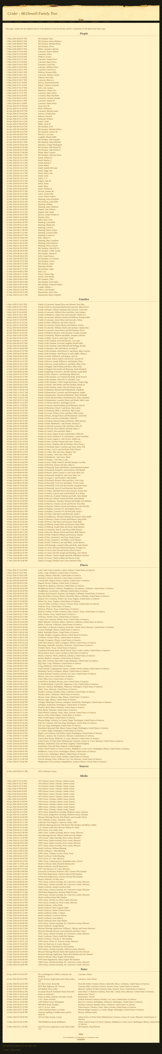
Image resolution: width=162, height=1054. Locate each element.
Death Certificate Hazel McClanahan (52, 897)
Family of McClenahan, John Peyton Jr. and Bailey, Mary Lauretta (64, 351)
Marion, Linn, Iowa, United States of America (56, 676)
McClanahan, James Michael (49, 142)
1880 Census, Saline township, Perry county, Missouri (59, 843)
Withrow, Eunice (44, 57)
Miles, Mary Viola (45, 220)
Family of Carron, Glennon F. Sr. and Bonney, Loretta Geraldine (63, 436)
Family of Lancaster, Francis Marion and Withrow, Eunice (61, 325)
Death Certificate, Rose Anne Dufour (52, 921)
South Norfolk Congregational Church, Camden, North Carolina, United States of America (73, 669)
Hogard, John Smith (46, 212)
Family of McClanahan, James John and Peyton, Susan (59, 387)
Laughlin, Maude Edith (47, 137)
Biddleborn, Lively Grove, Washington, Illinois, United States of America (67, 751)
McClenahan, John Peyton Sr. (49, 147)
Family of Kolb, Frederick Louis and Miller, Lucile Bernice (61, 542)
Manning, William (45, 204)
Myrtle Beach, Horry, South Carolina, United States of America (63, 653)
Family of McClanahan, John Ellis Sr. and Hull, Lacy (59, 379)
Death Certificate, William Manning (52, 848)
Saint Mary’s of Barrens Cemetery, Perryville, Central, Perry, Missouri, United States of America (76, 627)
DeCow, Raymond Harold (48, 83)
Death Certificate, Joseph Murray (51, 926)
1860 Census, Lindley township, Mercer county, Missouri (60, 833)
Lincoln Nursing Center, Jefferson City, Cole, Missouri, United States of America (70, 759)
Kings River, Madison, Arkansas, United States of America (61, 586)
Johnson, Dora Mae (45, 77)
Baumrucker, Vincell (86, 994)
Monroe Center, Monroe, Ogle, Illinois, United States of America (63, 697)
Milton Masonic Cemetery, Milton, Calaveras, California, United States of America (70, 622)
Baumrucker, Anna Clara (48, 292)
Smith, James (43, 183)
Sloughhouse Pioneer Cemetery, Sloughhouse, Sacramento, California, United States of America (76, 588)
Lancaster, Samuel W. (46, 101)
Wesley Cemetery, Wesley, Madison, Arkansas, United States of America (66, 656)
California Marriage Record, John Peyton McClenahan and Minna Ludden (67, 825)
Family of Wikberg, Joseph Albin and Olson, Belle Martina (61, 527)
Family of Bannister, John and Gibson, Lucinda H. (58, 348)
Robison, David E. (45, 116)
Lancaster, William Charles (48, 75)
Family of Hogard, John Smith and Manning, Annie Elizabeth (62, 369)
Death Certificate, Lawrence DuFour (52, 915)
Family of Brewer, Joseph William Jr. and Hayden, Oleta (60, 361)
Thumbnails (83, 22)
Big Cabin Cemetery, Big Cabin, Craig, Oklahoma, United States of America (68, 661)
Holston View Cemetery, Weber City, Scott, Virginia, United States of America (69, 599)
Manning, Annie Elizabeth (48, 199)
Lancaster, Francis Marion (48, 52)
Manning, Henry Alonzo (47, 230)
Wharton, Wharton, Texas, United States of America (58, 609)
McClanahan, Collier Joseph (49, 251)
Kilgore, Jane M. (44, 181)
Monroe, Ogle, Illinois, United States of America (57, 700)
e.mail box (81, 1039)
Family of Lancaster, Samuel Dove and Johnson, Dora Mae (61, 304)
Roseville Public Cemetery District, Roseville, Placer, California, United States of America (73, 596)
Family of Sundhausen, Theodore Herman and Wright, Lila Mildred (64, 501)
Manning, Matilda (45, 266)
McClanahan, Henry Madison (49, 41)
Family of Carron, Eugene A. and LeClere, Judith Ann (59, 439)
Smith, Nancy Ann (45, 173)
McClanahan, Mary (45, 39)
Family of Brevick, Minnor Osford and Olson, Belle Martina (62, 532)
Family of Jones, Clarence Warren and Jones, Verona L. (60, 442)
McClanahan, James (46, 264)
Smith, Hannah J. (45, 163)
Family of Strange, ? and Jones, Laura (53, 460)
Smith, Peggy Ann (45, 171)
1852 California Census (47, 771)
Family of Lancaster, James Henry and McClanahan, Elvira (61, 330)
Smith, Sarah (43, 176)
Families (30, 22)
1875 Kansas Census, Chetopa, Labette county (56, 796)
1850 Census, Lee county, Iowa (50, 830)
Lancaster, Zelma (45, 54)
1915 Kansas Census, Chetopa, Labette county (56, 781)
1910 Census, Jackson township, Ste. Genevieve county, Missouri (63, 923)
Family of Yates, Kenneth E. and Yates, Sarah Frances (59, 537)
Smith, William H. (45, 158)
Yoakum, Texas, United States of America (54, 606)
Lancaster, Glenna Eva (47, 70)
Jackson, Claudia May (47, 114)
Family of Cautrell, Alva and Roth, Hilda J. (55, 431)
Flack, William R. (45, 108)
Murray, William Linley (87, 1012)
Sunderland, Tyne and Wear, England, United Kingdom (59, 746)
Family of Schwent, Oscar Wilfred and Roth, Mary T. (59, 429)
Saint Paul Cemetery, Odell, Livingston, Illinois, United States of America (67, 643)
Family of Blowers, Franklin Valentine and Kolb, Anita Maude (62, 496)
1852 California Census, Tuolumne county (54, 820)
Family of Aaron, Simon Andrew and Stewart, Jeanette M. (61, 359)
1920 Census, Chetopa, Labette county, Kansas (56, 799)
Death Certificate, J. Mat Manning (51, 851)
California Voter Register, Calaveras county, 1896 (57, 822)
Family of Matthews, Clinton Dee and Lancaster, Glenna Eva (62, 315)
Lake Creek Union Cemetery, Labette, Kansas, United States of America (66, 570)
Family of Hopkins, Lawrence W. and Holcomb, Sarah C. (60, 511)
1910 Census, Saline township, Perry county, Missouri (59, 838)
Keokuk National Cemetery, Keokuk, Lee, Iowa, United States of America (67, 674)
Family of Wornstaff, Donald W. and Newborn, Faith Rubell (61, 470)
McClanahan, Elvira (46, 46)
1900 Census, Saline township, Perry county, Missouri (59, 840)
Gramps (17, 1046)
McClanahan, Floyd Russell (89, 1027)
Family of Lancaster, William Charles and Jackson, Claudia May (63, 328)
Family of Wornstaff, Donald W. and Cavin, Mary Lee (59, 475)
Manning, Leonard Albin (48, 233)
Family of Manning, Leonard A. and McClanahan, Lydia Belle (62, 372)
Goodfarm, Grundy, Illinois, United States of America (59, 637)
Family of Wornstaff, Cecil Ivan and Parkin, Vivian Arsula (61, 483)
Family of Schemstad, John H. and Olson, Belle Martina (60, 530)
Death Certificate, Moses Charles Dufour (54, 910)
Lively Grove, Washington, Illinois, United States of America (62, 754)
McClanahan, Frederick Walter (50, 284)
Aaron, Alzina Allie (45, 194)
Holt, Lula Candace (45, 88)
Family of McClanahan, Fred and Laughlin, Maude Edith (60, 343)
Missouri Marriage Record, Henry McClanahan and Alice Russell (63, 952)
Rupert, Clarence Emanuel (48, 85)
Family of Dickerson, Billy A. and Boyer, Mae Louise (59, 411)
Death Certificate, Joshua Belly (50, 905)
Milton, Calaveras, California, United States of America (60, 624)
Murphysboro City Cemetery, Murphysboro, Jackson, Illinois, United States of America (72, 762)
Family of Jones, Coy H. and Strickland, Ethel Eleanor (59, 449)
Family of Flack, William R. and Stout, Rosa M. (57, 323)
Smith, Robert (43, 165)
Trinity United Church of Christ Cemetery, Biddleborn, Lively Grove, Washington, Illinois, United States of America (84, 749)
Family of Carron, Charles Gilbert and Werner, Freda (59, 558)
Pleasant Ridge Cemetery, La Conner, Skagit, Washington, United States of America (71, 720)
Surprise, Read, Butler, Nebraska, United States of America (61, 707)
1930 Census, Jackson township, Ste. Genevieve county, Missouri (63, 895)
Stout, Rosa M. (44, 106)
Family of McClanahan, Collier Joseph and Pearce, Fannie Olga (63, 382)
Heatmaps (51, 22)
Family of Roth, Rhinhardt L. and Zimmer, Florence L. (59, 423)
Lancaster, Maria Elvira (47, 62)
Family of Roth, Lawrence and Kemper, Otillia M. (58, 418)
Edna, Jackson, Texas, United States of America (57, 614)
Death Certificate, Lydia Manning (51, 856)
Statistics (106, 22)
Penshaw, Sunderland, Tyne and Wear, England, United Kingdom (63, 744)
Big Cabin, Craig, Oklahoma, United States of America (59, 663)
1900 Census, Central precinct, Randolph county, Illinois (60, 861)
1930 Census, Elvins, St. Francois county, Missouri (58, 941)
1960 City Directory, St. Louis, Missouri (54, 944)
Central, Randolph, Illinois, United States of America (59, 630)
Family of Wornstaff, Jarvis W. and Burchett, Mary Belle (60, 488)
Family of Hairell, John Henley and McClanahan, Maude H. (61, 385)
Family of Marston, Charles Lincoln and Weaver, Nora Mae (61, 504)
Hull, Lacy (42, 272)
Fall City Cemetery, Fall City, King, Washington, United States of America (67, 723)
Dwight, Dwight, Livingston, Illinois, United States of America (63, 635)
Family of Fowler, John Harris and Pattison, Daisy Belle (60, 522)
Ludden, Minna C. (45, 287)
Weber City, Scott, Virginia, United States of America (59, 601)
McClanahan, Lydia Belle (48, 202)
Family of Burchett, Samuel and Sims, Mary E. (56, 465)
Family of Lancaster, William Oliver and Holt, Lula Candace (62, 312)
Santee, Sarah (43, 121)
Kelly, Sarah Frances (46, 256)
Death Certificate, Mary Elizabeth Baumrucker (56, 864)
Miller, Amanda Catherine (48, 49)
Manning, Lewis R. (45, 228)
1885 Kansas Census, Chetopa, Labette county (56, 791)
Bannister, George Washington (50, 145)
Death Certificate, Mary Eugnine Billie (53, 908)
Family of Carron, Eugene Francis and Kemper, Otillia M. (61, 434)
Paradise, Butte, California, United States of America (59, 694)
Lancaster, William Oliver (48, 67)
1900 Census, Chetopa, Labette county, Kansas (56, 804)
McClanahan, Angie (46, 269)
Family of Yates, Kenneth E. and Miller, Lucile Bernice (59, 540)
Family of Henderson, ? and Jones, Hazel (54, 457)
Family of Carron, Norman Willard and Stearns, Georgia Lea (62, 548)
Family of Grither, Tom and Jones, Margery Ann (57, 452)
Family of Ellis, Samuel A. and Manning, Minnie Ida (58, 374)
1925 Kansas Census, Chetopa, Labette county (56, 789)
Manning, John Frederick (48, 243)
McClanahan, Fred (45, 127)
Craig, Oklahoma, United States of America (55, 666)
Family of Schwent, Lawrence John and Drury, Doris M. (60, 426)
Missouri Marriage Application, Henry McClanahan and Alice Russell (65, 954)
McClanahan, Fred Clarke (48, 282)
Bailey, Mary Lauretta (46, 152)
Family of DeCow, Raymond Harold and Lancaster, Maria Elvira (63, 307)
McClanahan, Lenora (46, 261)
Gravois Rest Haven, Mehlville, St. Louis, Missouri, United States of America (68, 738)
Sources (62, 22)
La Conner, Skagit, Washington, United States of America (60, 731)
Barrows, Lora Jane (45, 134)
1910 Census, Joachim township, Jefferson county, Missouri (61, 949)
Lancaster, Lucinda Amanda (49, 98)
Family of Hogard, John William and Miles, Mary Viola (60, 367)
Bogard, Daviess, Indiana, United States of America (58, 583)
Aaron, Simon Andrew (47, 196)
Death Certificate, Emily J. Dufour (51, 913)
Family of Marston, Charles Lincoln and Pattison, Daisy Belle (62, 519)
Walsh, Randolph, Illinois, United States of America (58, 632)
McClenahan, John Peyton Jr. (49, 150)
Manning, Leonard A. (46, 235)
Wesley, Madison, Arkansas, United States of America (59, 658)
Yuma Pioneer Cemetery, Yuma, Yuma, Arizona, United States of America (67, 713)
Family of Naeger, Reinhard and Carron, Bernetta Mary (60, 561)
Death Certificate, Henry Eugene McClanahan (56, 957)
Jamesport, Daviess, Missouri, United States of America (60, 578)
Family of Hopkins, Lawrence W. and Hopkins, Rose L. (60, 509)
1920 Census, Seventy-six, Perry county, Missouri (57, 900)
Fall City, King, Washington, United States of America (59, 725)
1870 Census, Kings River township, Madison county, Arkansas (63, 812)
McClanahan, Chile (45, 279)
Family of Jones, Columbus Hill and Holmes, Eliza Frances (61, 444)
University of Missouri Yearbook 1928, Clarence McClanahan (62, 871)
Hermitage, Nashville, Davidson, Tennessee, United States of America (65, 645)
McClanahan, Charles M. (48, 132)
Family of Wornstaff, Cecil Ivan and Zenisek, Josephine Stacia (62, 485)
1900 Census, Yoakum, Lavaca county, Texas (55, 853)
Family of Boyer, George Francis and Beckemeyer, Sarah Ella (62, 416)
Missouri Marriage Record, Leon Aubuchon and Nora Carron (62, 931)
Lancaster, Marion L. (46, 80)
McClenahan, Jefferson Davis (49, 155)
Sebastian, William (45, 119)
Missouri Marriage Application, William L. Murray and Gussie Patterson (66, 928)
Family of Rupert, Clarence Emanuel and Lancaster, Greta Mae (63, 310)
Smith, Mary (43, 186)
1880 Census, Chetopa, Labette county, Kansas (56, 807)
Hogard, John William (47, 209)
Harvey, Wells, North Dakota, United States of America (60, 715)
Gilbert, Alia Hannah (46, 290)
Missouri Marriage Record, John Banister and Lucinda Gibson (62, 817)
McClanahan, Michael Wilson (49, 129)
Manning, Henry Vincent (48, 246)
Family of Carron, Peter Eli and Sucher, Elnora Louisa (59, 550)
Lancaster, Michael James (48, 111)
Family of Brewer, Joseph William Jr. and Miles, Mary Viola (61, 364)
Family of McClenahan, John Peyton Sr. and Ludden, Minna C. (63, 354)
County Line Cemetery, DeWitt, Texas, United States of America (63, 619)
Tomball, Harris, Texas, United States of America (57, 648)
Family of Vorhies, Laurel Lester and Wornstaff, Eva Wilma (61, 493)
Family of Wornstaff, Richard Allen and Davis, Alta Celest (61, 480)
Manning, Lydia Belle (46, 222)
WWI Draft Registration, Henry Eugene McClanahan (59, 959)
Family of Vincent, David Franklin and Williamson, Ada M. (61, 405)
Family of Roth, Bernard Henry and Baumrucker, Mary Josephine (64, 398)
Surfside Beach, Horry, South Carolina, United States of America (63, 757)
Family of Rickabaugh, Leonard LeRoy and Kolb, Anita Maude (63, 545)
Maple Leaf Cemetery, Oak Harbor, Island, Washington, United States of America (70, 733)
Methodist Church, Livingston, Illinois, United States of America (63, 671)
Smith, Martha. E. (45, 160)
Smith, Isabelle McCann (47, 168)
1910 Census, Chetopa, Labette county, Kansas (56, 802)
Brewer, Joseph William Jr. (48, 215)
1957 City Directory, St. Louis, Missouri (54, 869)
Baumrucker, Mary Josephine (49, 295)
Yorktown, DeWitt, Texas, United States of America (58, 617)
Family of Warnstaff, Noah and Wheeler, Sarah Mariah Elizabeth (63, 467)
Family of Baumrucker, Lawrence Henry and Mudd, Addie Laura (63, 400)
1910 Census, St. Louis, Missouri (51, 858)
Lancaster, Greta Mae (46, 65)
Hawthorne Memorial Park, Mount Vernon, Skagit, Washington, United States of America (73, 728)
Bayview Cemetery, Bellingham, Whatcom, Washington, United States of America (70, 687)
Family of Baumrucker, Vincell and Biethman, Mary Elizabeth (62, 395)
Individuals (8, 22)
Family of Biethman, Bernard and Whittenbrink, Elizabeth (61, 390)
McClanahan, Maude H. (47, 253)
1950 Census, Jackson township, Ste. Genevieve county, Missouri (63, 882)
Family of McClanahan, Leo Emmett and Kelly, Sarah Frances (62, 377)
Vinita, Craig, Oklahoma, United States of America (58, 573)
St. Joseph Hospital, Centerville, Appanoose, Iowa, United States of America (68, 684)
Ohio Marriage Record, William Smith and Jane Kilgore (60, 835)
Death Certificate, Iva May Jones (51, 879)
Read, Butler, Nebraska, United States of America (57, 710)
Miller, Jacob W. (44, 124)
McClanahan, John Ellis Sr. (49, 248)
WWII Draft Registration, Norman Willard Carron (58, 892)
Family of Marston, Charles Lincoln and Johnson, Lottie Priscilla (63, 506)
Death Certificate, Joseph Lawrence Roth (54, 887)
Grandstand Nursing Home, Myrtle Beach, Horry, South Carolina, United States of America (74, 650)
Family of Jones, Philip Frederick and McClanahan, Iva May (62, 462)
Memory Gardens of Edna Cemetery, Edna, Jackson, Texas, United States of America (71, 612)
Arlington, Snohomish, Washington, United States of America (62, 705)
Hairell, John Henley (46, 277)
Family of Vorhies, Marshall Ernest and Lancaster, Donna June (62, 491)
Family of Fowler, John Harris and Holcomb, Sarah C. (59, 514)
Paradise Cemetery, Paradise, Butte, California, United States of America (66, 692)
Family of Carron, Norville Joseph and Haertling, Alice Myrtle (62, 553)
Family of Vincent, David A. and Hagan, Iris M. (57, 403)
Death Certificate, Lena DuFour (50, 918)
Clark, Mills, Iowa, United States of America (55, 679)
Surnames (19, 22)
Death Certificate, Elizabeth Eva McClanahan (56, 947)
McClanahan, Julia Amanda (49, 139)
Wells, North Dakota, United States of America (56, 718)
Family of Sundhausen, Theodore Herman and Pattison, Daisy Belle (64, 517)
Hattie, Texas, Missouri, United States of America (57, 689)
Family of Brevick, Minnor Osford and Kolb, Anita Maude (61, 498)
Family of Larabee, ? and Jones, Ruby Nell (55, 454)
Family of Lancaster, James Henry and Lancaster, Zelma (60, 320)
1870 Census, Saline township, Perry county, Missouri (59, 846)
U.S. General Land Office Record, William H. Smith (58, 827)
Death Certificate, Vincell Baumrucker (53, 866)
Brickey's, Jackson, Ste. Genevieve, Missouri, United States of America (66, 736)
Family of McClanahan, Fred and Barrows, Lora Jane (59, 341)
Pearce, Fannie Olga (46, 274)
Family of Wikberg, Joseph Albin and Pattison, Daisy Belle (61, 524)
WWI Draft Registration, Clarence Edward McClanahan (60, 874)
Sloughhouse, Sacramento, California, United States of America (63, 591)
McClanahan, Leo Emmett (48, 259)
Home (81, 19)
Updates (95, 22)
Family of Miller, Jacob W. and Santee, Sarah (56, 338)
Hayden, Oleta (43, 217)
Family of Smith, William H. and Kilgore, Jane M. (58, 356)
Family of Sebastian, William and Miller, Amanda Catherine (61, 335)
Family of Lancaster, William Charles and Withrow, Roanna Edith (64, 317)
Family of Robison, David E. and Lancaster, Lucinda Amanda (62, 333)
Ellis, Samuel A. (44, 238)
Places (40, 22)
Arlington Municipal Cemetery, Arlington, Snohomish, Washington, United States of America (75, 702)
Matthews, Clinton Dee (47, 90)
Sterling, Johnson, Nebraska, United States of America (59, 575)
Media (72, 22)
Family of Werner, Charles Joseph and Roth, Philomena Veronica (63, 555)
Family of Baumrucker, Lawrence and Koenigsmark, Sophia (61, 392)
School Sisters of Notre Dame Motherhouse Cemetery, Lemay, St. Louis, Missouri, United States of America (80, 741)
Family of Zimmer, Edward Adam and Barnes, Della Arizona (62, 421)
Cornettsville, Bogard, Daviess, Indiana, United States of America (64, 581)
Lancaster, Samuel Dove (47, 59)
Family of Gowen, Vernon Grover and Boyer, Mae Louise (60, 413)
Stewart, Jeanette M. (46, 191)
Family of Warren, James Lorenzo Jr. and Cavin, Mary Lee (61, 473)
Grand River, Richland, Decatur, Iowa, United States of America (63, 682)
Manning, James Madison (48, 207)
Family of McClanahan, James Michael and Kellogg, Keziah (62, 346)
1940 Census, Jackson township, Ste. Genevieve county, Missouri (63, 884)
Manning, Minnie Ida (46, 225)
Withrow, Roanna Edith (47, 72)
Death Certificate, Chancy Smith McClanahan (56, 936)
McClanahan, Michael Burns (49, 44)
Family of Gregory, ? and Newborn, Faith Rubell (57, 478)
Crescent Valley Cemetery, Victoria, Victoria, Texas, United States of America (68, 604)
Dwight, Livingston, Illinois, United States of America (59, 640)
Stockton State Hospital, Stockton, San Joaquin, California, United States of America (71, 593)
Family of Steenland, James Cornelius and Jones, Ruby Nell (61, 447)
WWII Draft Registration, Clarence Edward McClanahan (60, 877)
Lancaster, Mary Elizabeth (48, 96)
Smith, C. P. (42, 178)
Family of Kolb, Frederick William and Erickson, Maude (60, 535)
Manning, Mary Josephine (48, 241)
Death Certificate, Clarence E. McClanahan (55, 939)
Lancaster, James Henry (47, 93)
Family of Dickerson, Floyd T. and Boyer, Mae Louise (59, 408)
